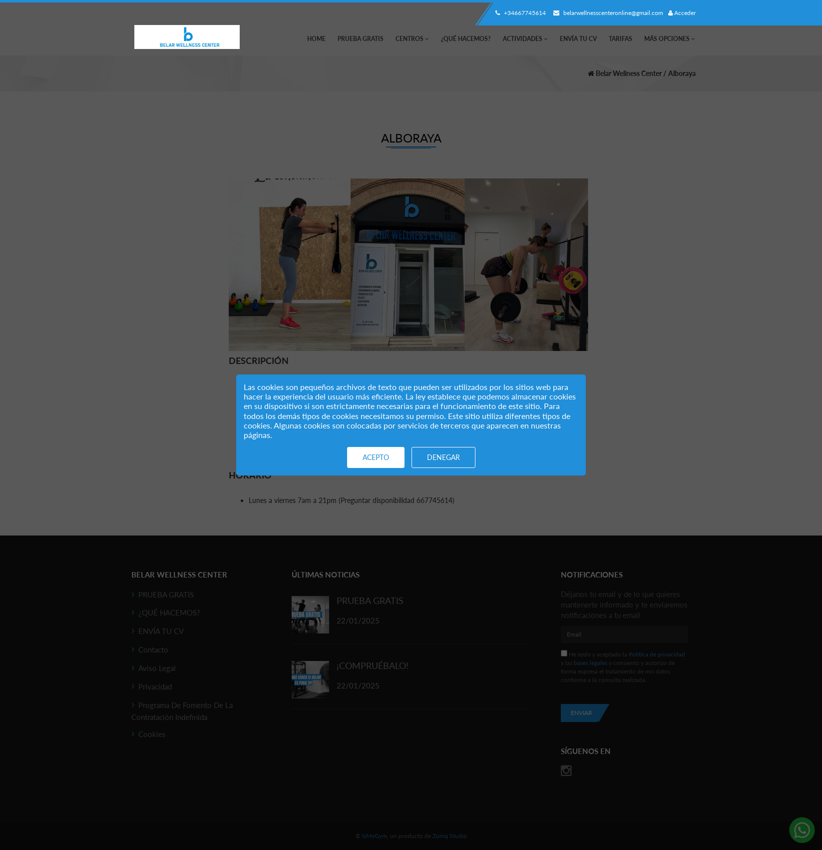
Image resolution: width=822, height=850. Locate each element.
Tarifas (620, 38)
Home (316, 38)
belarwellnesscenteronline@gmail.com (607, 12)
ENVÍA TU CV (578, 38)
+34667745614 (519, 12)
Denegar (443, 457)
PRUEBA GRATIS (361, 38)
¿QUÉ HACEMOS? (466, 38)
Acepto (376, 457)
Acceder (682, 12)
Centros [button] (412, 38)
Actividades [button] (525, 38)
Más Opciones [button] (669, 38)
